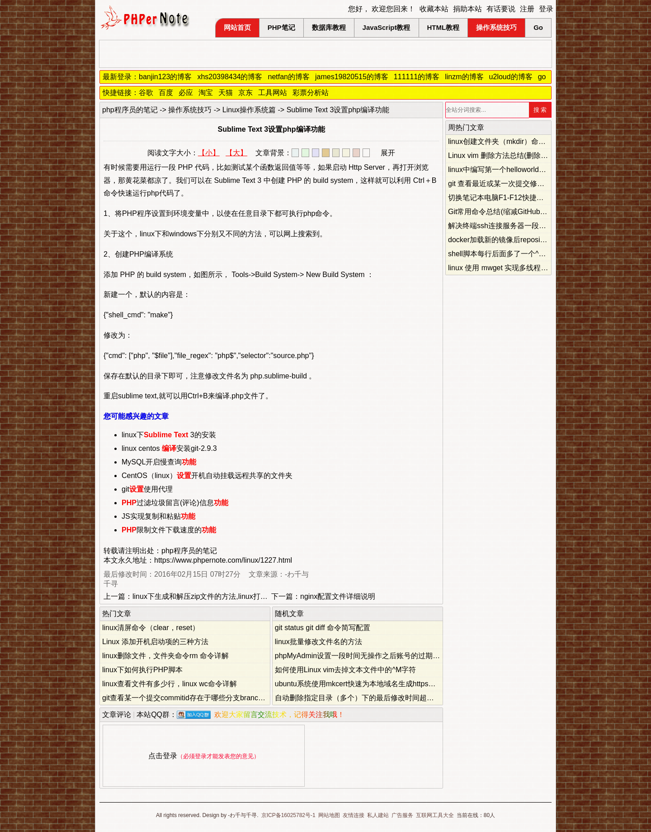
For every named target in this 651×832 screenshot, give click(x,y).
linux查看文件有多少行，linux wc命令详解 (169, 684)
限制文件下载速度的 (169, 530)
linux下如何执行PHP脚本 (142, 670)
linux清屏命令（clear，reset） (150, 627)
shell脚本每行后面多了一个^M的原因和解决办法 (525, 254)
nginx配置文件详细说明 (337, 596)
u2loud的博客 (511, 77)
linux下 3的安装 (169, 435)
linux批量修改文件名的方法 (318, 642)
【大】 (236, 153)
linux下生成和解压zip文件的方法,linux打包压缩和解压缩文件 (229, 596)
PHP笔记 (281, 27)
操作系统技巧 (496, 27)
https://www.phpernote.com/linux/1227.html (223, 560)
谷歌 (146, 92)
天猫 (225, 92)
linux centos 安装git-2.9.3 (169, 448)
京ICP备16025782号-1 (288, 815)
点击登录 (162, 756)
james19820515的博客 (351, 77)
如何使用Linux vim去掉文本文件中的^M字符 (345, 670)
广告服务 (402, 815)
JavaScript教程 (386, 27)
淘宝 (205, 92)
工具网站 (272, 92)
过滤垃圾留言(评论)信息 (175, 503)
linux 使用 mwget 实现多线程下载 (501, 268)
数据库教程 (329, 27)
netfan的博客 (289, 77)
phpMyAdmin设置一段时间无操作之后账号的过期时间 (361, 656)
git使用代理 (147, 489)
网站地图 (329, 815)
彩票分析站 (310, 92)
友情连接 (353, 815)
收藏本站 (434, 9)
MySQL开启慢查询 (159, 462)
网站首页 (237, 27)
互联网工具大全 (435, 815)
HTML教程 (443, 27)
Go (538, 27)
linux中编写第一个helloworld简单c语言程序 (517, 169)
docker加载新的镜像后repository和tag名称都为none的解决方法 (549, 240)
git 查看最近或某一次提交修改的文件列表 (514, 183)
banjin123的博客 (165, 77)
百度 (166, 92)
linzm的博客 (464, 77)
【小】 (209, 153)
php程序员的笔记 (130, 110)
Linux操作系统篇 (249, 110)
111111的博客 (416, 77)
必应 (186, 92)
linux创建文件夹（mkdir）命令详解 (504, 141)
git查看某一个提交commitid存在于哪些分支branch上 (185, 698)
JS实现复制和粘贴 (158, 516)
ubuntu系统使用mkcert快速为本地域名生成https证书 (359, 684)
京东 (245, 92)
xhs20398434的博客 (229, 77)
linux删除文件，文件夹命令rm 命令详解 (165, 656)
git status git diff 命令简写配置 (322, 627)
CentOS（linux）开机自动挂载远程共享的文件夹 (207, 475)
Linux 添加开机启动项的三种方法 (155, 642)
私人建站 (378, 815)
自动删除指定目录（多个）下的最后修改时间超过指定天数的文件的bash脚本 (398, 698)
